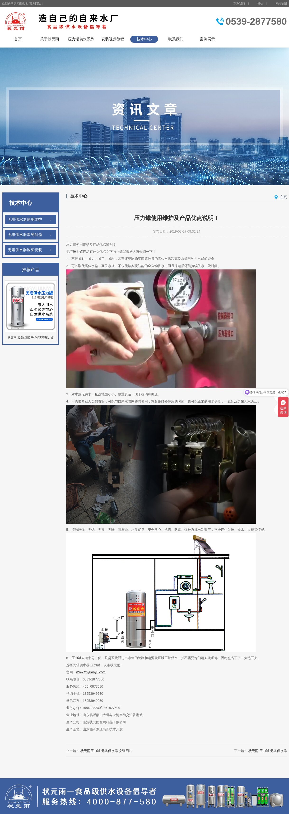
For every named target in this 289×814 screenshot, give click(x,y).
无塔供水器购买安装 (25, 250)
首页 (18, 39)
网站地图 (281, 3)
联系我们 (239, 3)
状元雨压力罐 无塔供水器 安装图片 (106, 751)
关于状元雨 (49, 39)
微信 (257, 4)
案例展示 (207, 39)
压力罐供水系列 (81, 39)
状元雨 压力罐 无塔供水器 (267, 751)
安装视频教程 (112, 39)
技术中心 (144, 39)
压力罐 (78, 252)
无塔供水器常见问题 (25, 235)
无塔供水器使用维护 (25, 219)
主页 (283, 197)
